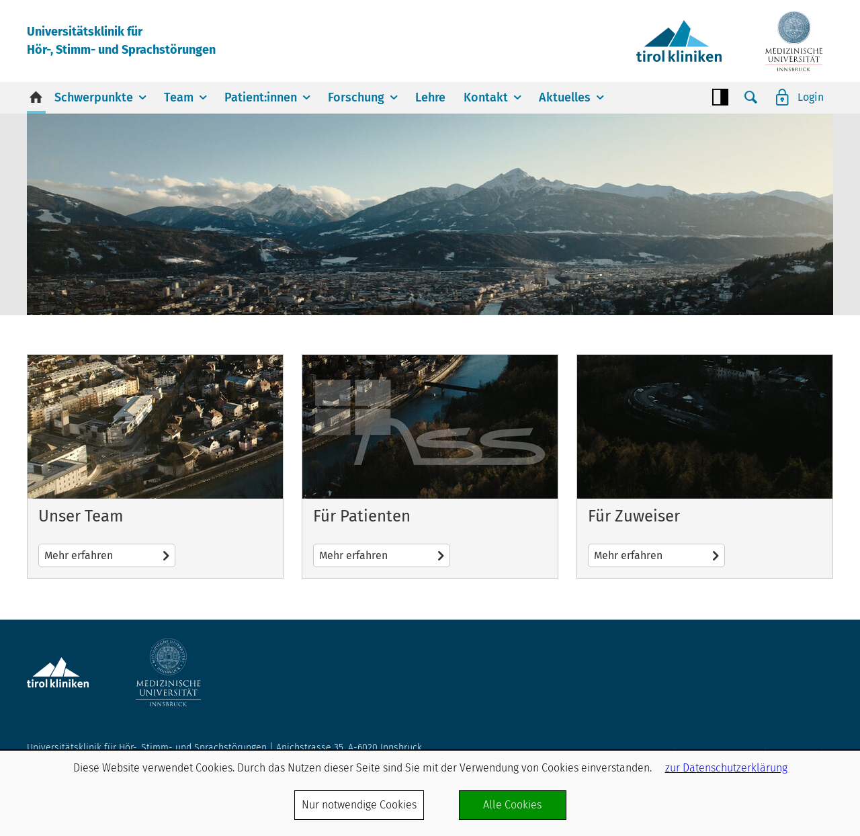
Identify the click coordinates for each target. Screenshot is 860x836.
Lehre (430, 97)
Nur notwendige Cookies (359, 804)
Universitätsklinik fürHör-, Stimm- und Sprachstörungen (121, 40)
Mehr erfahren (155, 466)
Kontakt (486, 97)
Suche (751, 97)
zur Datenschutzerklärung (726, 767)
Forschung (356, 97)
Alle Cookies (512, 804)
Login (811, 97)
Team (179, 97)
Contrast (720, 97)
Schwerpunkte (93, 97)
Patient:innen (260, 97)
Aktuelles (565, 97)
